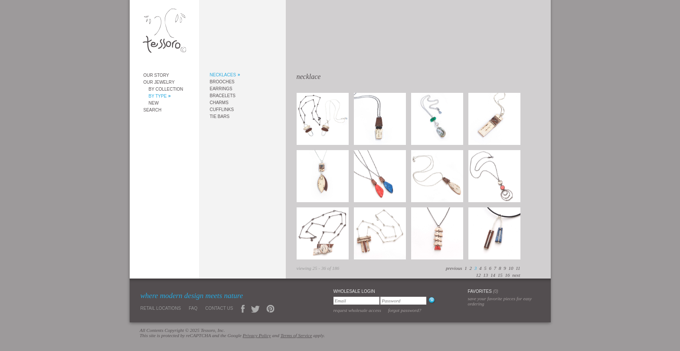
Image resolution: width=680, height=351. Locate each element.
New (154, 103)
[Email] (356, 301)
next (516, 275)
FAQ (193, 308)
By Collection (166, 89)
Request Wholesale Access (357, 310)
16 (507, 275)
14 (492, 275)
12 (478, 275)
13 (485, 275)
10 (511, 268)
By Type (158, 96)
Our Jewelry (159, 82)
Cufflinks (222, 109)
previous (454, 268)
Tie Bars (220, 116)
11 (518, 268)
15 (500, 275)
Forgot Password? (405, 310)
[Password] (403, 301)
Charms (219, 102)
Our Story (156, 75)
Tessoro (164, 33)
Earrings (221, 88)
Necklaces (223, 74)
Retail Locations (161, 308)
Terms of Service (296, 335)
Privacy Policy (257, 335)
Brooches (222, 81)
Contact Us (219, 308)
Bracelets (222, 95)
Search (153, 110)
